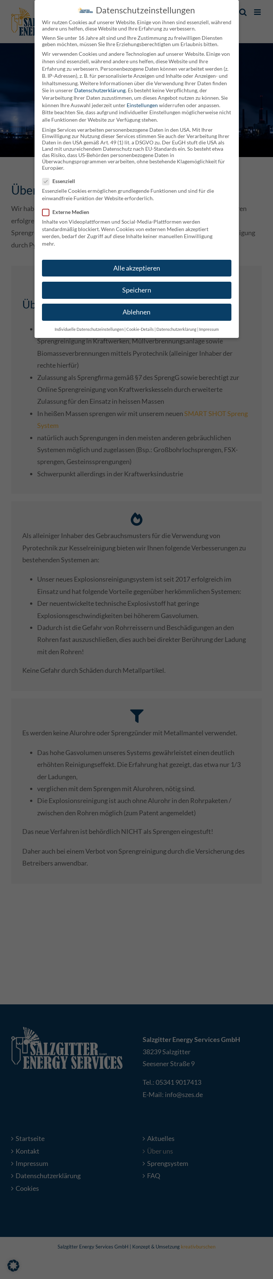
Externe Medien (68, 210)
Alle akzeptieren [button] (136, 266)
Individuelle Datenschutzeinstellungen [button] (89, 327)
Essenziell (61, 179)
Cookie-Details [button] (140, 327)
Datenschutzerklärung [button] (176, 327)
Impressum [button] (209, 327)
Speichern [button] (136, 288)
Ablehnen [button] (136, 310)
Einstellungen (142, 103)
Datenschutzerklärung (100, 88)
